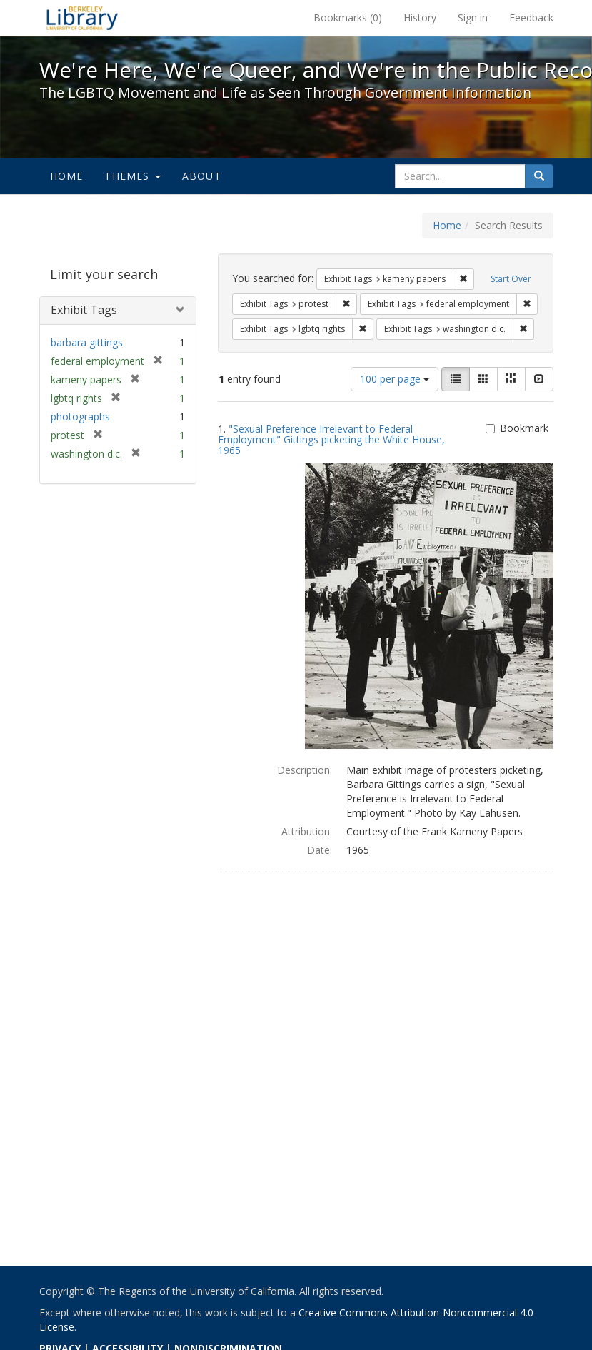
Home (67, 176)
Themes (132, 176)
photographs (80, 416)
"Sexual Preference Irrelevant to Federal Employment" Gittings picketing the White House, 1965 (331, 440)
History (419, 17)
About (201, 176)
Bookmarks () (347, 17)
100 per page (394, 379)
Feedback (531, 17)
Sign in (473, 17)
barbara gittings (87, 342)
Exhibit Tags (84, 310)
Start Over (511, 279)
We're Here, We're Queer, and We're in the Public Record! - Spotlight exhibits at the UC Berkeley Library (82, 18)
